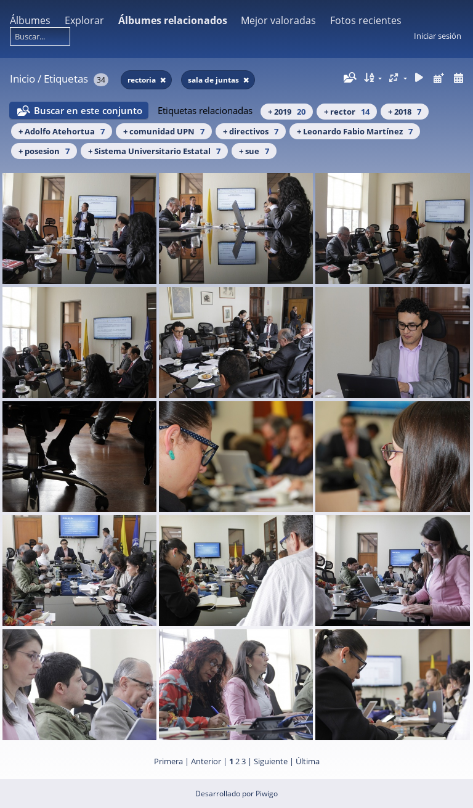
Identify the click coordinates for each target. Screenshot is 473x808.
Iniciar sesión (437, 35)
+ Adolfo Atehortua (61, 131)
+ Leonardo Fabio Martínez (355, 131)
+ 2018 (404, 111)
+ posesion (44, 151)
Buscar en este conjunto (88, 110)
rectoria (142, 80)
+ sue (254, 151)
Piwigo (267, 793)
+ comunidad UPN (163, 131)
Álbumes (30, 20)
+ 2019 (286, 111)
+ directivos (250, 131)
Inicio (22, 78)
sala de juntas (214, 80)
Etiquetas (66, 78)
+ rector (347, 111)
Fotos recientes (366, 20)
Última (308, 761)
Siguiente (271, 761)
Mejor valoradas (278, 20)
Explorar (84, 20)
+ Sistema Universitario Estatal (154, 151)
